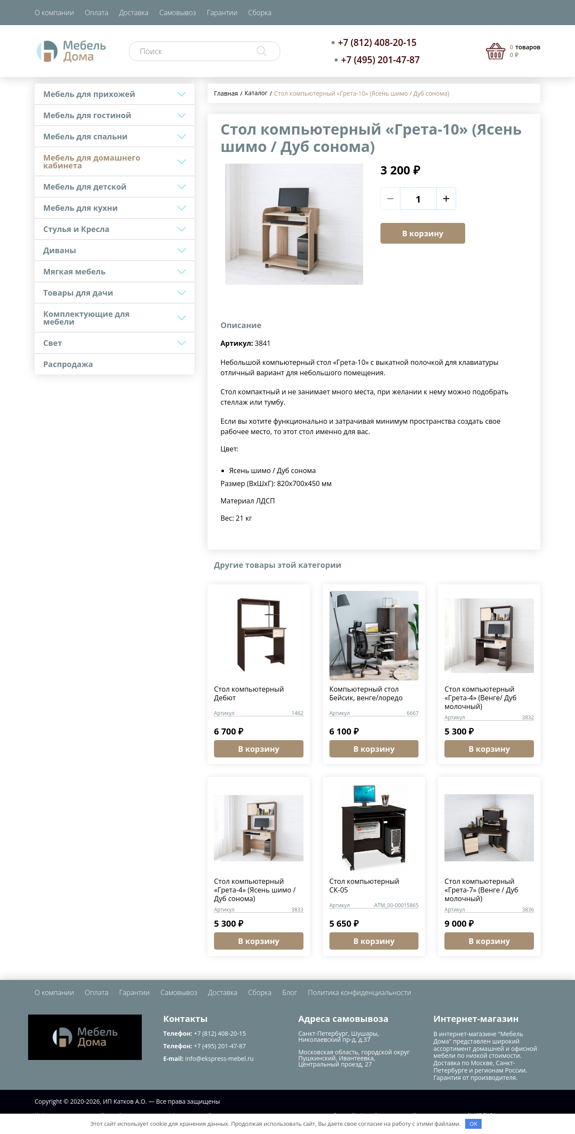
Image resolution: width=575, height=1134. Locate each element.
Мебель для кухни (80, 208)
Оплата (97, 12)
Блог (289, 992)
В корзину (423, 233)
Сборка (260, 12)
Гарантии (222, 12)
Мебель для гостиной (87, 115)
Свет (52, 343)
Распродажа (68, 364)
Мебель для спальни (85, 136)
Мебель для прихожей (89, 94)
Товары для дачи (78, 292)
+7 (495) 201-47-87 (380, 59)
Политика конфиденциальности (359, 992)
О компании (54, 12)
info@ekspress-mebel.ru (219, 1058)
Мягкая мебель (74, 271)
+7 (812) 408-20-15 (377, 42)
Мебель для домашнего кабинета (92, 161)
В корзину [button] (259, 749)
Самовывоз (178, 12)
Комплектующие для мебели (86, 318)
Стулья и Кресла (76, 229)
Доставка (134, 12)
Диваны (59, 250)
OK (473, 1124)
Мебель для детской (85, 186)
